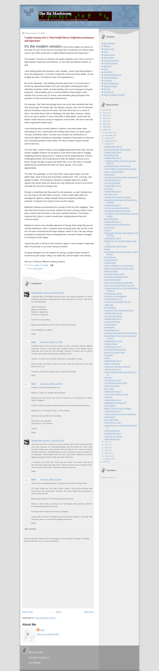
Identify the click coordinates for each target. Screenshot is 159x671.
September (109, 141)
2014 (105, 113)
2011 (105, 121)
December (109, 132)
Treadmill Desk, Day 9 (112, 152)
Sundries (107, 89)
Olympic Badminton (111, 330)
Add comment (30, 529)
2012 (105, 118)
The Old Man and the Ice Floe (115, 383)
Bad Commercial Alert (112, 280)
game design (38, 268)
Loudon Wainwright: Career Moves (117, 166)
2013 (105, 115)
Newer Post (27, 612)
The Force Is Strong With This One (117, 302)
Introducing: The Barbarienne (115, 296)
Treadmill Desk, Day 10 (113, 147)
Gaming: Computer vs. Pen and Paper (118, 265)
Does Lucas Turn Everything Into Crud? (119, 285)
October (108, 138)
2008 (105, 130)
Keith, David (109, 389)
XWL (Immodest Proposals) (114, 95)
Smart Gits (108, 397)
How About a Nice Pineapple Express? (119, 310)
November (109, 135)
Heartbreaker (109, 327)
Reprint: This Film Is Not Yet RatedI (117, 408)
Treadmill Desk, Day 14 (113, 293)
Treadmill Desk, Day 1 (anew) (115, 246)
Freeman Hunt (109, 55)
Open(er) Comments (112, 364)
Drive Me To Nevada (112, 183)
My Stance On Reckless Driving (116, 277)
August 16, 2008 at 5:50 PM (53, 440)
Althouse (107, 46)
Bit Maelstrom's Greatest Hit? (115, 403)
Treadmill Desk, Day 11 (113, 319)
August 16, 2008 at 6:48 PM (50, 479)
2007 (105, 462)
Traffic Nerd (108, 305)
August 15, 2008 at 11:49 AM (51, 342)
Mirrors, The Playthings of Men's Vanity (119, 268)
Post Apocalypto (110, 324)
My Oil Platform (110, 308)
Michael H (107, 66)
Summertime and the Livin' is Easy (117, 211)
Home (58, 612)
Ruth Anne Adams (111, 77)
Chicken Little (109, 49)
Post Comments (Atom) (45, 618)
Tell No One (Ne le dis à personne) (117, 366)
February (108, 456)
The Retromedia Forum (113, 75)
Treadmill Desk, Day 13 (113, 299)
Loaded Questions (111, 63)
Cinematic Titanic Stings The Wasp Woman (120, 333)
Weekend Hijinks (110, 344)
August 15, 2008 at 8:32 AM (53, 293)
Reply (33, 334)
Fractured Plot (109, 417)
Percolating (108, 355)
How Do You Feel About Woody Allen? (118, 283)
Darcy (106, 52)
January (108, 459)
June (107, 445)
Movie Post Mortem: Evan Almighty (117, 149)
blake (33, 342)
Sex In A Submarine (111, 83)
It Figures (107, 377)
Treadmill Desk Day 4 (112, 205)
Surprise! (107, 230)
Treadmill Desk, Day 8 (112, 158)
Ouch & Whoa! (110, 406)
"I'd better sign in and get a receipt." (117, 197)
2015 (105, 110)
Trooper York (36, 293)
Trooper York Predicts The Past (116, 394)
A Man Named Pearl (112, 439)
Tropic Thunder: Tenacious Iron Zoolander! (120, 169)
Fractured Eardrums (112, 431)
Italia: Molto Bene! (111, 219)
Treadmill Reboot (110, 260)
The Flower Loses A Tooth (114, 274)
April (107, 450)
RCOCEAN (108, 72)
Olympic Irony (109, 227)
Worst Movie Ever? (111, 155)
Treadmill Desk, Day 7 (112, 180)
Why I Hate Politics (111, 420)
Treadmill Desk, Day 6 (112, 186)
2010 (105, 124)
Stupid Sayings (110, 257)
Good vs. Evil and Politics (114, 172)
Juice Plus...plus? (111, 194)
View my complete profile (48, 634)
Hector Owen (109, 57)
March (107, 453)
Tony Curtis (108, 189)
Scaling (107, 358)
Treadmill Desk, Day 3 (112, 411)
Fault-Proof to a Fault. (112, 422)
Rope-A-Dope (109, 174)
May (107, 448)
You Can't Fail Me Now (113, 316)
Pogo (106, 69)
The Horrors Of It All (111, 60)
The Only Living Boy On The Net (116, 208)
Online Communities (112, 386)
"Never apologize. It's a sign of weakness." (120, 414)
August (108, 144)
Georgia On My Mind (112, 322)
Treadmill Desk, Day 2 (112, 238)
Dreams (107, 249)
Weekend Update (111, 271)
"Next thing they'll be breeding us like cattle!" (121, 177)
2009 (105, 127)
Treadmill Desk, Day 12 (113, 313)
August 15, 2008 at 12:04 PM (51, 384)
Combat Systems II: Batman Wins (117, 224)
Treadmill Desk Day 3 (112, 222)
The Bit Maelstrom (55, 13)
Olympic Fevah (110, 263)
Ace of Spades (109, 43)
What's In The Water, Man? (114, 352)
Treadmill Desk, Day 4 (112, 400)
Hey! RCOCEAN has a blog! (115, 349)
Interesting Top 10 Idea (113, 436)
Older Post (89, 612)
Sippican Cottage (110, 86)
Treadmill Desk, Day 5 (112, 191)
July (106, 442)
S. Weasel (108, 80)
